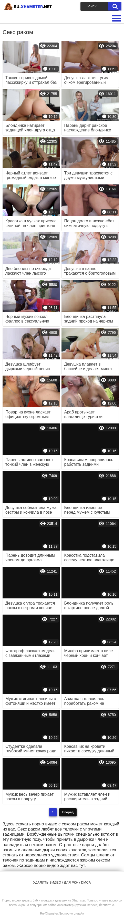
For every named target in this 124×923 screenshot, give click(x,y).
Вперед (68, 812)
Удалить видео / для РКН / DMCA (62, 882)
